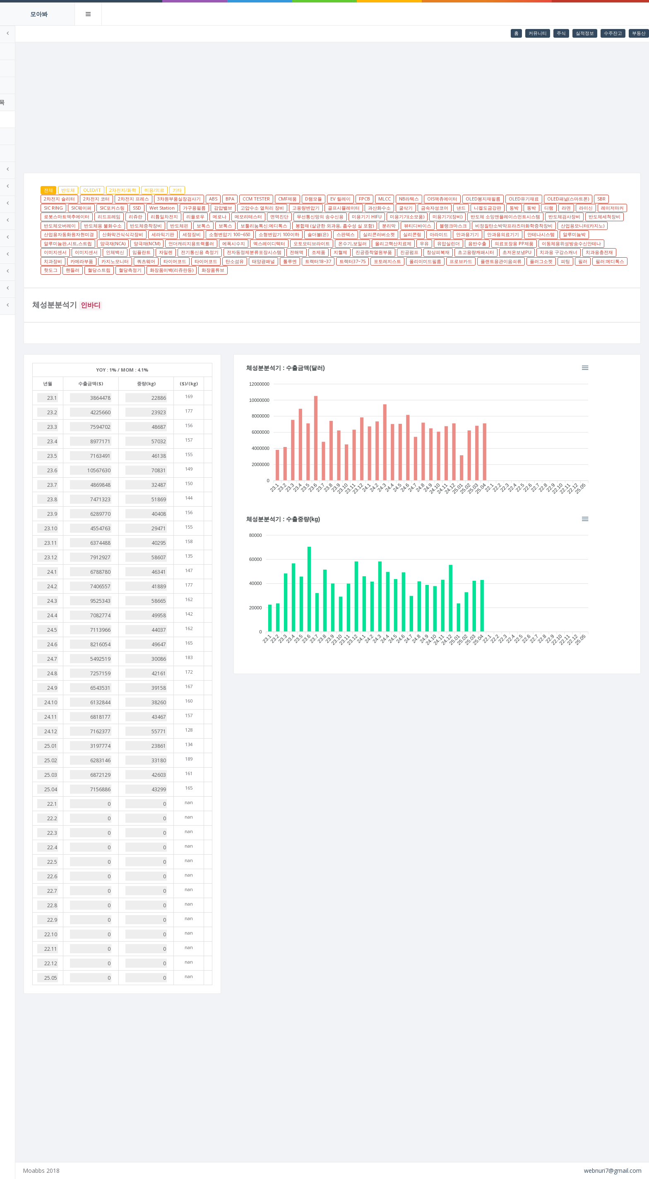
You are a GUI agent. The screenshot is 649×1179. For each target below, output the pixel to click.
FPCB (424, 199)
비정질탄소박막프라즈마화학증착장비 (322, 234)
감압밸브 (349, 208)
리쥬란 (353, 216)
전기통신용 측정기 (122, 261)
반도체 (128, 190)
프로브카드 (463, 270)
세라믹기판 (539, 234)
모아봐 (39, 14)
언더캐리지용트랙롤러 (586, 243)
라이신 (215, 216)
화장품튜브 (272, 279)
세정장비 (568, 234)
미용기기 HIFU (584, 216)
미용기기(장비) (161, 225)
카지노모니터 (117, 270)
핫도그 (110, 279)
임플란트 (588, 252)
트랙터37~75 (354, 270)
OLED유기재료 (583, 199)
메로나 (437, 216)
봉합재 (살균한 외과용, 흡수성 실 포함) (142, 234)
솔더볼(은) (162, 243)
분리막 (197, 234)
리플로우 (413, 216)
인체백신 (562, 252)
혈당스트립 (158, 279)
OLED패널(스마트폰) (124, 208)
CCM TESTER (315, 199)
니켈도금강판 (117, 216)
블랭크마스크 (261, 234)
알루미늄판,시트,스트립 (463, 243)
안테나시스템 (385, 243)
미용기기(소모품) (120, 225)
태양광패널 (265, 270)
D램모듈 (373, 199)
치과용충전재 (522, 261)
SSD (263, 208)
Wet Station (288, 208)
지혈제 (263, 261)
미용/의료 (214, 190)
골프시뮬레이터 (470, 208)
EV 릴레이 (400, 199)
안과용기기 (312, 243)
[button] (624, 375)
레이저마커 (242, 216)
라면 (195, 216)
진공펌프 (332, 261)
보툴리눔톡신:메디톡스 (562, 225)
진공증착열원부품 (296, 261)
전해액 (219, 261)
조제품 (241, 261)
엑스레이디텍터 (150, 252)
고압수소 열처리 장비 (388, 208)
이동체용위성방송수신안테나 (452, 252)
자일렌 (612, 252)
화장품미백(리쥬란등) (231, 279)
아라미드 (283, 243)
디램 (178, 216)
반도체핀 (478, 225)
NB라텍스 (468, 199)
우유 (305, 252)
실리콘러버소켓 (224, 243)
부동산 (639, 33)
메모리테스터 (466, 216)
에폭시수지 (114, 252)
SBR (158, 208)
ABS (273, 199)
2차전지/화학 (182, 190)
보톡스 (502, 225)
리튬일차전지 (382, 216)
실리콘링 (257, 243)
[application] (457, 444)
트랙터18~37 (320, 270)
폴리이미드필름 (427, 270)
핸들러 (132, 279)
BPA (289, 199)
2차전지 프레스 (193, 199)
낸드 (587, 208)
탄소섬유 (237, 270)
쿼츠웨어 (148, 270)
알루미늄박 (419, 243)
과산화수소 (505, 208)
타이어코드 (177, 270)
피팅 (567, 270)
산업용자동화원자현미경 (446, 234)
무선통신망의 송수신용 (537, 216)
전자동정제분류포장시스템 (176, 261)
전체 (108, 190)
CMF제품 (347, 199)
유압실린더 (329, 252)
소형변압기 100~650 (606, 234)
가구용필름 (320, 208)
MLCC (444, 199)
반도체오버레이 (358, 225)
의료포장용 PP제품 (395, 252)
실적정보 (585, 33)
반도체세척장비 (318, 225)
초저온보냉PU (439, 261)
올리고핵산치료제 (274, 252)
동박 (143, 216)
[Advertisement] (362, 104)
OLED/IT (152, 190)
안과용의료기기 (348, 243)
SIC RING (179, 208)
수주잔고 (613, 33)
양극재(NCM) (542, 243)
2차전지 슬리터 (119, 199)
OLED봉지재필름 (542, 199)
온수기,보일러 (233, 252)
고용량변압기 (432, 208)
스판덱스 (190, 243)
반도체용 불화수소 (401, 225)
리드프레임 (326, 216)
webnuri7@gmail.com (613, 1170)
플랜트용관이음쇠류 (503, 270)
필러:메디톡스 (612, 270)
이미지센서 (501, 252)
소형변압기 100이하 (123, 243)
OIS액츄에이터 (502, 199)
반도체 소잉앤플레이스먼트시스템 (219, 225)
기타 (236, 190)
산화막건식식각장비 (499, 234)
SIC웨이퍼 (207, 208)
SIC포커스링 (238, 208)
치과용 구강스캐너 (481, 261)
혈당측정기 (189, 279)
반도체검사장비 (278, 225)
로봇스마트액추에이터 (284, 216)
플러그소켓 (543, 270)
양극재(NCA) (507, 243)
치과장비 (553, 261)
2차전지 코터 (156, 199)
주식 (561, 33)
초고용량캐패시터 (398, 261)
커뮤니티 (538, 33)
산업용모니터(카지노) (390, 234)
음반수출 (358, 252)
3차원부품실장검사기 (238, 199)
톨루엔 (292, 270)
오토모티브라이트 (193, 252)
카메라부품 (581, 261)
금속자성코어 (560, 208)
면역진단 (497, 216)
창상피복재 (360, 261)
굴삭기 (532, 208)
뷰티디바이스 (225, 234)
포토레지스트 (389, 270)
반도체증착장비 (444, 225)
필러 (584, 270)
